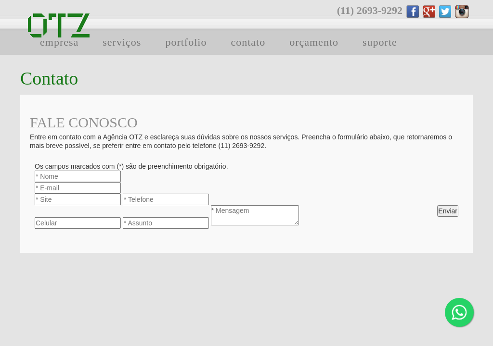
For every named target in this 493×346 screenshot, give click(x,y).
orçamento (313, 42)
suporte (380, 42)
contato (248, 42)
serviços (122, 42)
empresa (59, 42)
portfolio (186, 42)
